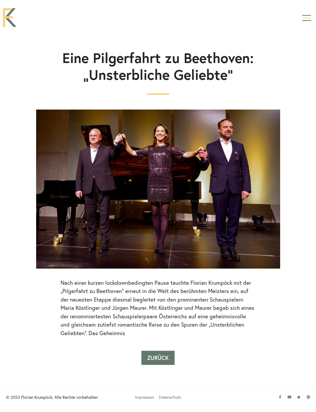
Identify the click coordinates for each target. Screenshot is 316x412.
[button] (306, 18)
